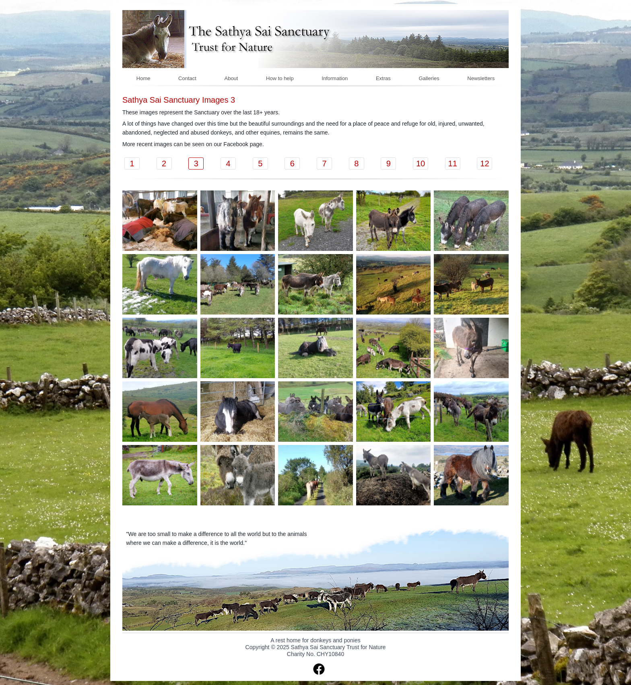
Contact (187, 78)
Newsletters (481, 78)
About (231, 78)
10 (420, 163)
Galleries (429, 78)
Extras (383, 78)
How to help (280, 78)
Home (143, 78)
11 (452, 163)
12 (484, 163)
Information (335, 78)
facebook (319, 669)
